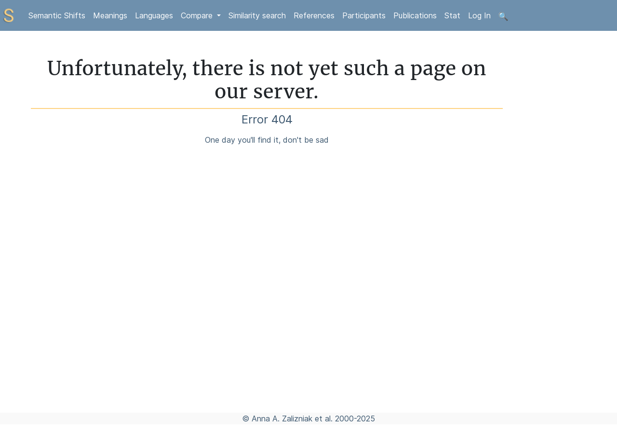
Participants (364, 15)
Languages (154, 15)
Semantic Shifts (56, 15)
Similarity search (257, 15)
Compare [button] (198, 15)
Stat (452, 15)
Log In (479, 15)
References (314, 15)
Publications (415, 15)
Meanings (110, 15)
